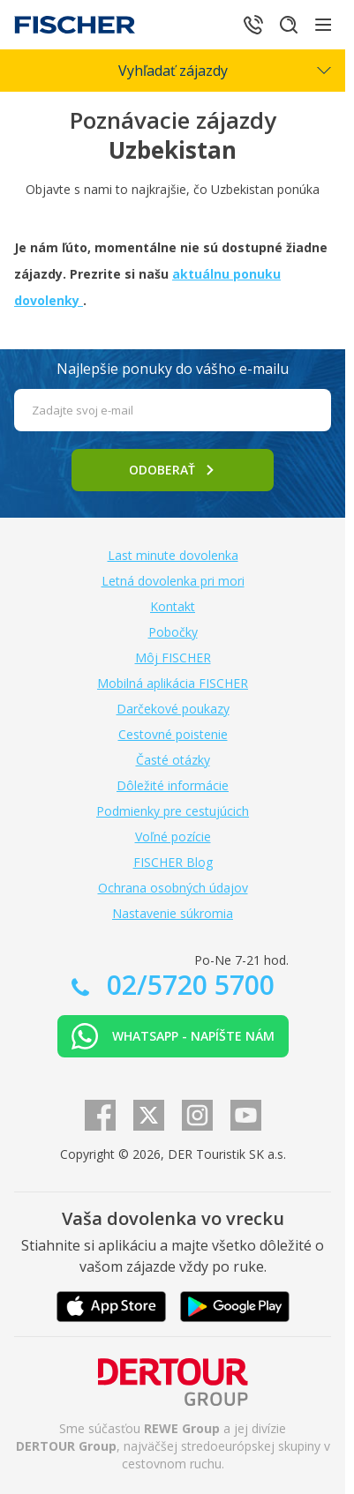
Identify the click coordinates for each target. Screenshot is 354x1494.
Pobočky (173, 632)
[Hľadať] (288, 24)
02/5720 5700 (187, 985)
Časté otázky (173, 759)
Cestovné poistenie (173, 734)
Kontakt (172, 606)
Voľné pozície (173, 836)
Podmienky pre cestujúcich (172, 811)
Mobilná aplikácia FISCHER (172, 683)
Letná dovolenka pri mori (173, 580)
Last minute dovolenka (173, 555)
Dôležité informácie (173, 785)
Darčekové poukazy (173, 708)
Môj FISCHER (173, 657)
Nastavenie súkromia (172, 913)
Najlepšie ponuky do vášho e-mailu (172, 368)
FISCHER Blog (173, 862)
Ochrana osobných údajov (173, 887)
